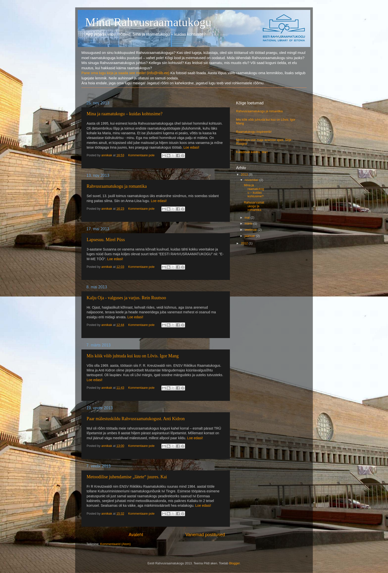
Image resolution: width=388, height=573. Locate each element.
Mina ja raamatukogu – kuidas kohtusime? (124, 113)
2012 (245, 243)
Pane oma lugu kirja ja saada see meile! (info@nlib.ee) (125, 73)
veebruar (251, 229)
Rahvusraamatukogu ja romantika (117, 186)
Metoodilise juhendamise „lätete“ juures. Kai (127, 476)
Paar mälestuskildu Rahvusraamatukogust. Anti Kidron (136, 418)
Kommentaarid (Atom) (115, 544)
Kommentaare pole (141, 155)
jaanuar (250, 236)
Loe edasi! (191, 147)
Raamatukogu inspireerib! (254, 132)
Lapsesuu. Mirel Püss (106, 239)
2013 (245, 174)
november (252, 180)
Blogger (234, 563)
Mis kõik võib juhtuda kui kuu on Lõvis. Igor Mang (133, 355)
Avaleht (136, 534)
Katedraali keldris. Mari (252, 152)
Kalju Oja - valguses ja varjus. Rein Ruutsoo (126, 297)
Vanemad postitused (205, 534)
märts (249, 223)
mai (248, 217)
